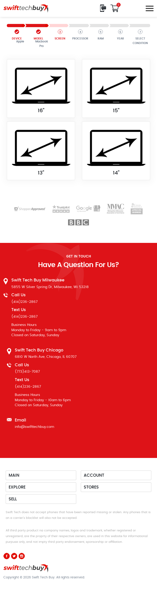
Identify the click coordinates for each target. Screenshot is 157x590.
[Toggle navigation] (148, 8)
